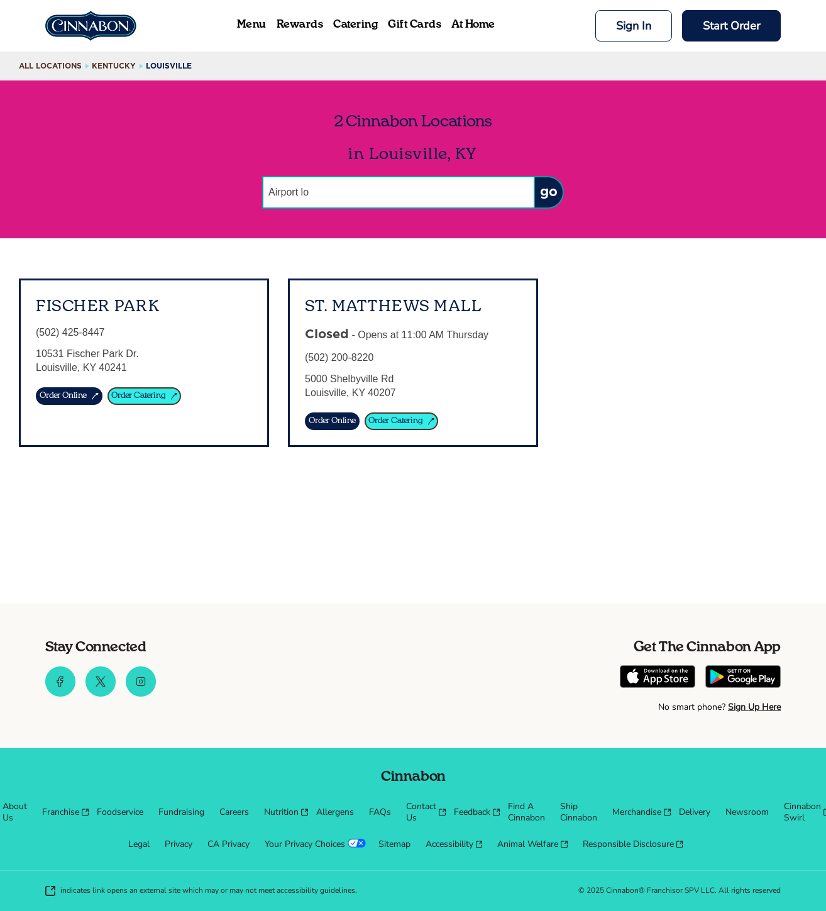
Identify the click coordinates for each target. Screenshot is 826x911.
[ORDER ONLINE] (69, 396)
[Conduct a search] (398, 192)
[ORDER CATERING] (144, 396)
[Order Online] (332, 421)
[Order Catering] (402, 421)
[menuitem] (15, 812)
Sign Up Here (754, 707)
